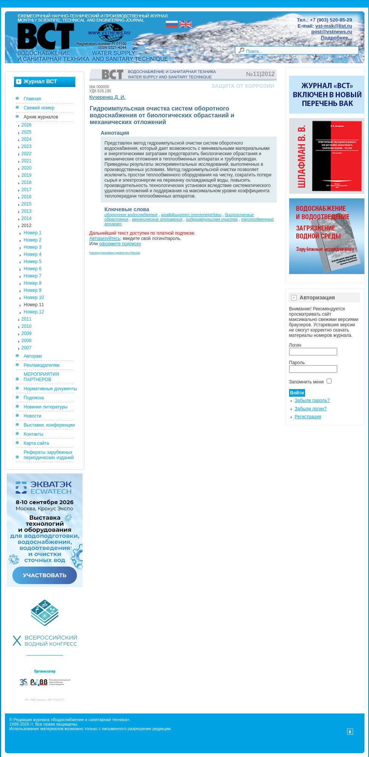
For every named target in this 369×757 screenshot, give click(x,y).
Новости (32, 416)
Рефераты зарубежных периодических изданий (49, 455)
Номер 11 (34, 304)
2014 (27, 218)
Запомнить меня (306, 382)
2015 (27, 204)
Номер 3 (33, 247)
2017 (27, 189)
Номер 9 (33, 290)
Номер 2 (33, 240)
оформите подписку (120, 243)
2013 (27, 211)
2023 (27, 146)
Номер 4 (33, 254)
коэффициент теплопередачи (191, 214)
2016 (27, 196)
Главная (32, 98)
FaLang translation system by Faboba (114, 252)
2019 (27, 175)
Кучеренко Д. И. (107, 97)
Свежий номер (39, 108)
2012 (27, 225)
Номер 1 (33, 232)
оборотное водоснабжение (131, 214)
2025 (27, 132)
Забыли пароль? (312, 400)
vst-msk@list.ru (333, 26)
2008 (27, 340)
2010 (27, 326)
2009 (27, 333)
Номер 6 (33, 268)
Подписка (34, 397)
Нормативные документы (50, 388)
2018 (27, 182)
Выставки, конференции (49, 425)
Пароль (297, 362)
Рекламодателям (42, 365)
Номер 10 (34, 297)
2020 (27, 168)
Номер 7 (33, 276)
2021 (27, 161)
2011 (27, 319)
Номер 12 (34, 312)
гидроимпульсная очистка (212, 219)
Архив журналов (41, 117)
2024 (27, 139)
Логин (295, 345)
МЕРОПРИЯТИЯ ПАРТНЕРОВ (41, 377)
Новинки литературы (46, 407)
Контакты (34, 434)
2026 (27, 125)
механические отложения (157, 219)
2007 (27, 347)
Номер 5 (33, 261)
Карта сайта (36, 443)
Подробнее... (336, 37)
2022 (27, 153)
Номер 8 (33, 283)
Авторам (33, 356)
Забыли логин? (311, 408)
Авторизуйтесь (104, 238)
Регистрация (308, 416)
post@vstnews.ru (331, 31)
